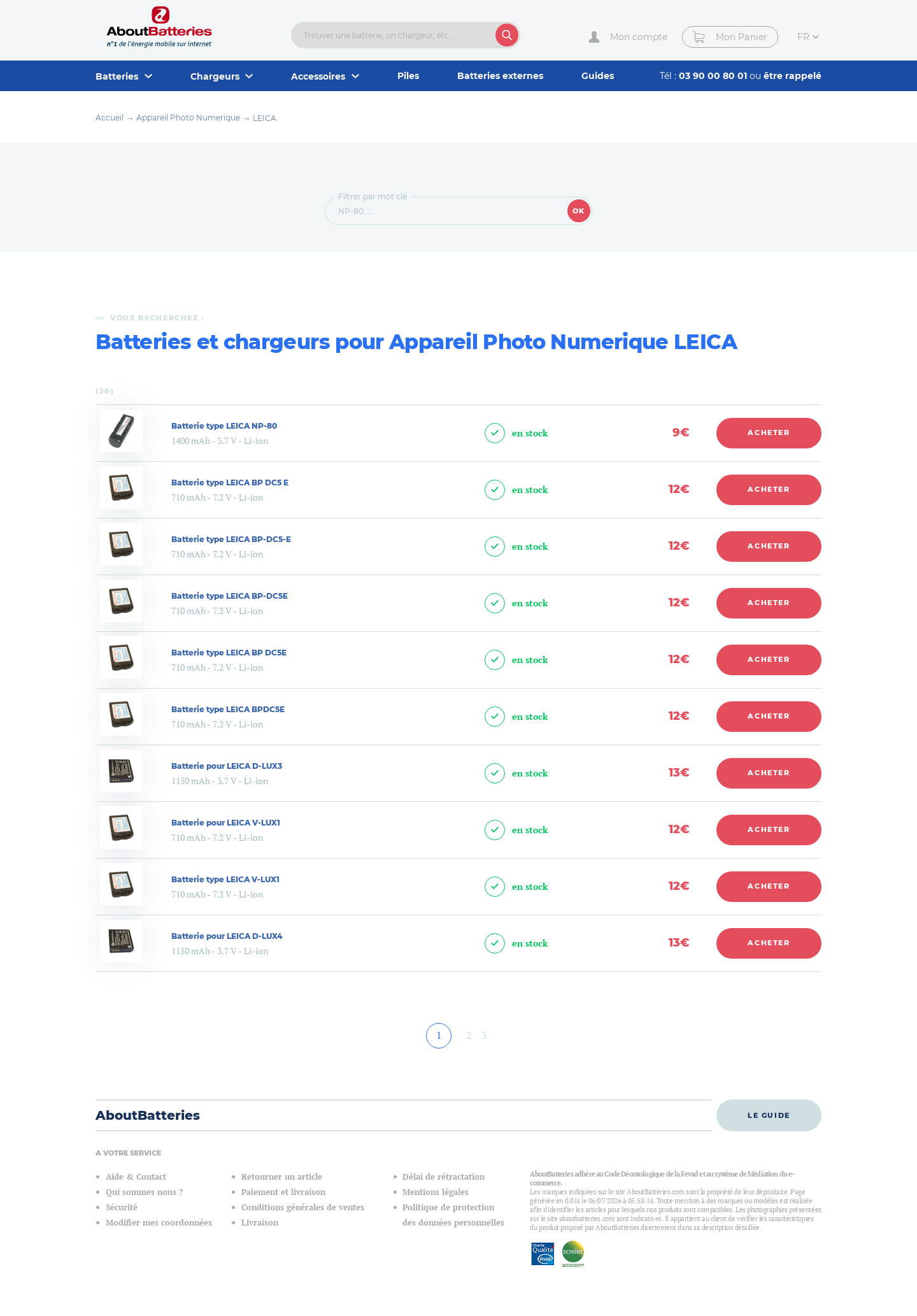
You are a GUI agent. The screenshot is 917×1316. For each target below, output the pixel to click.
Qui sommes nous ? (144, 1192)
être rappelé (792, 76)
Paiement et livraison (283, 1192)
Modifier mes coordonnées (159, 1222)
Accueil (110, 117)
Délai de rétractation (443, 1176)
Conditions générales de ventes (302, 1207)
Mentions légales (435, 1192)
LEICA (264, 118)
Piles (408, 76)
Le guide (769, 1115)
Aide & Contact (136, 1176)
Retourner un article (281, 1176)
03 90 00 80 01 (714, 76)
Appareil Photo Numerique (188, 117)
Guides (597, 76)
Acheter (769, 432)
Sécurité (122, 1207)
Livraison (259, 1222)
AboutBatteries (148, 1115)
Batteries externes (500, 76)
